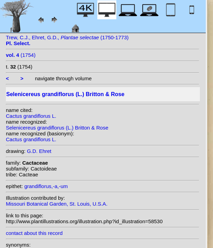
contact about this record (34, 233)
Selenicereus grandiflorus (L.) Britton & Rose (57, 128)
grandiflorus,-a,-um (46, 186)
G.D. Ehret (39, 151)
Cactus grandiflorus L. (31, 116)
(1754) (21, 55)
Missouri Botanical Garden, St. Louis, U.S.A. (56, 204)
